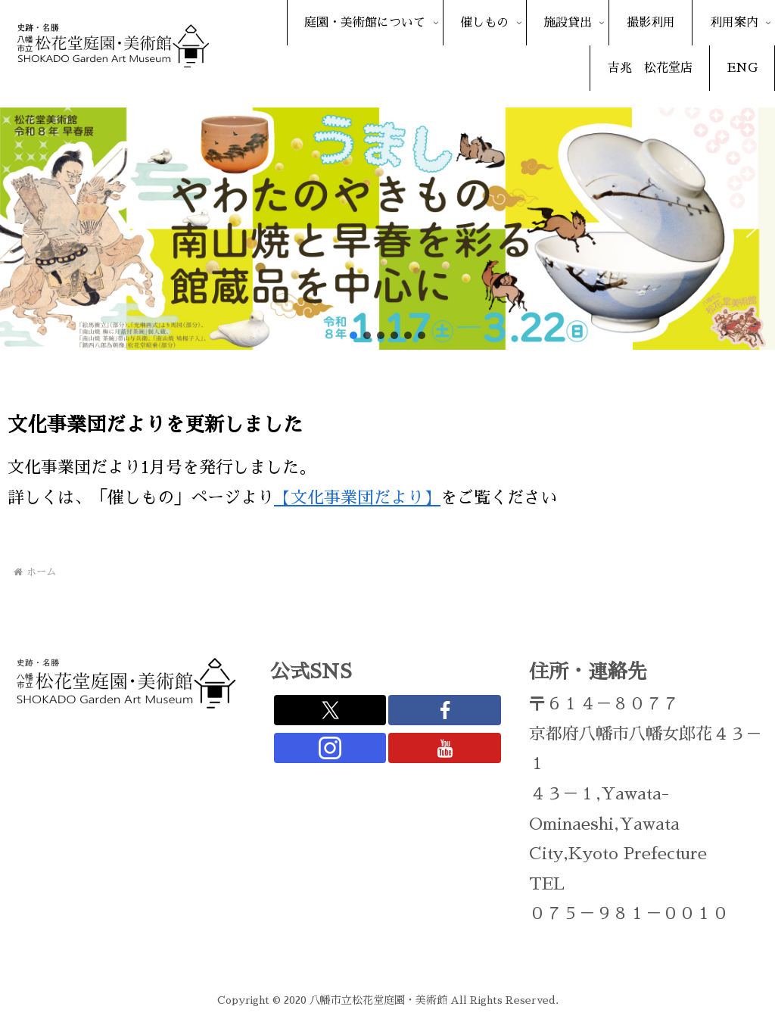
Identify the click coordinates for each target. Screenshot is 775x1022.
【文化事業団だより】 (357, 498)
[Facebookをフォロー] (444, 710)
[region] (387, 228)
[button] (23, 229)
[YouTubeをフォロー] (444, 748)
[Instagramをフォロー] (330, 748)
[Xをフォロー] (330, 710)
